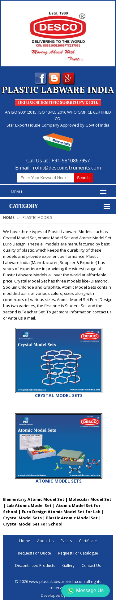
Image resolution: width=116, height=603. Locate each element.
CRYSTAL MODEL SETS (59, 395)
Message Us (85, 591)
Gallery (68, 565)
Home (9, 217)
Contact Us (91, 565)
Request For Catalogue (78, 553)
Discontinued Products (35, 565)
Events (66, 540)
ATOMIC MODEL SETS (59, 481)
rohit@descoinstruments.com (67, 167)
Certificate (88, 540)
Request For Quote (34, 553)
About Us (45, 540)
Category (23, 206)
